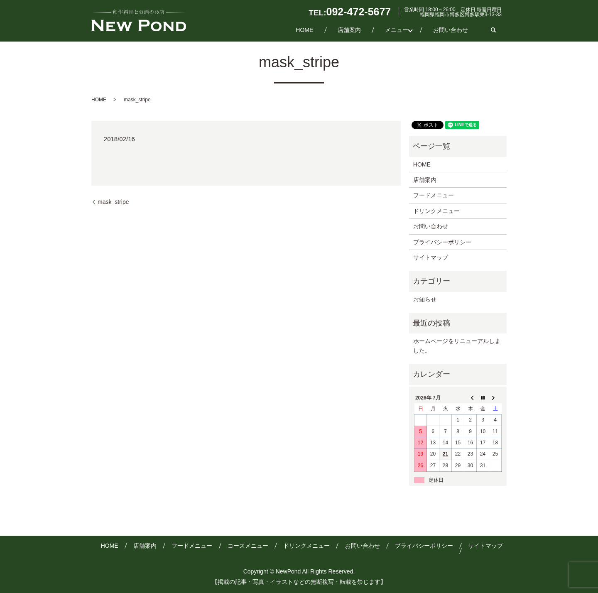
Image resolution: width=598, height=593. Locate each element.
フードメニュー (433, 195)
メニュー (407, 29)
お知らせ (424, 299)
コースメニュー (248, 545)
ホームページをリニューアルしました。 (456, 345)
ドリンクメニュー (436, 211)
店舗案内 (369, 29)
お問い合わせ (456, 29)
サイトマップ (430, 257)
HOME (335, 29)
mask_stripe (113, 201)
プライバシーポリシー (442, 242)
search (493, 30)
